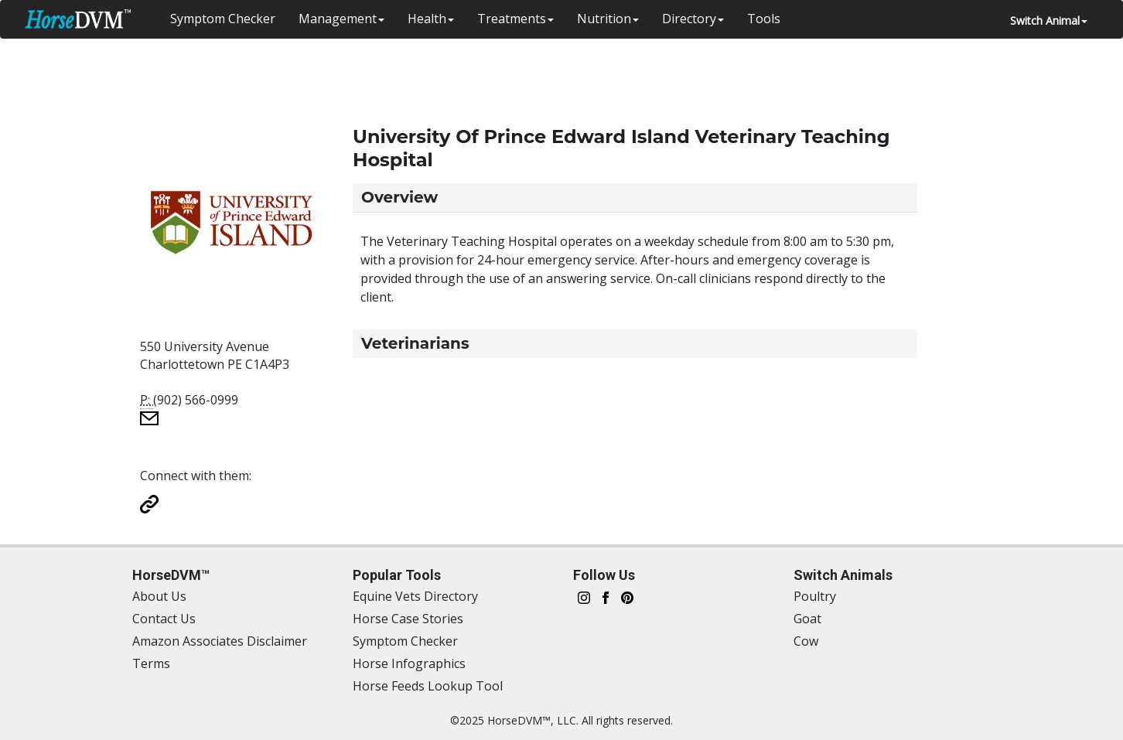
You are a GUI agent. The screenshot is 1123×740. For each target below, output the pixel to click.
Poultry (815, 596)
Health (431, 18)
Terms (151, 663)
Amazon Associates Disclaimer (219, 641)
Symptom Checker (222, 18)
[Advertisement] (553, 73)
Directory (693, 18)
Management (341, 18)
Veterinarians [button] (415, 343)
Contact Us (164, 618)
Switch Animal (1048, 20)
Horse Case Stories (408, 618)
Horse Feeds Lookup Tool (428, 685)
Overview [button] (399, 197)
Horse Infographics (409, 663)
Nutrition (608, 18)
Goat (807, 618)
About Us (159, 596)
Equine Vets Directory (415, 596)
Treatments (515, 18)
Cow (806, 641)
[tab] (635, 197)
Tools (763, 18)
